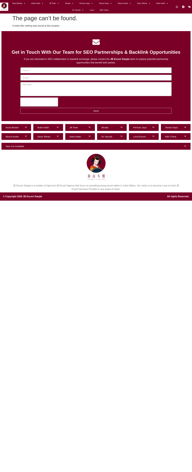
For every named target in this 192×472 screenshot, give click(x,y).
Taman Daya (105, 3)
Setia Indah (162, 3)
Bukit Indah (37, 3)
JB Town (54, 3)
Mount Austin (124, 3)
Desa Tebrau (143, 3)
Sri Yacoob (78, 10)
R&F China (104, 10)
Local (92, 10)
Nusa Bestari (19, 3)
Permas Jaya (86, 3)
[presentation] (39, 102)
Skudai (69, 3)
